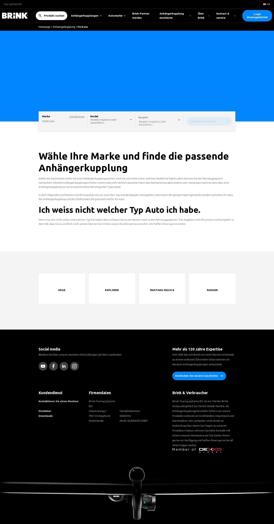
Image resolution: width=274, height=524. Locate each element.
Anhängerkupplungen (86, 15)
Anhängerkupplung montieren (175, 15)
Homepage (44, 26)
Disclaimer (45, 410)
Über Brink (203, 15)
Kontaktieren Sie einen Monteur (59, 401)
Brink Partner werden (140, 15)
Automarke (116, 15)
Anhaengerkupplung (64, 26)
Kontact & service (225, 15)
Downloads (46, 415)
